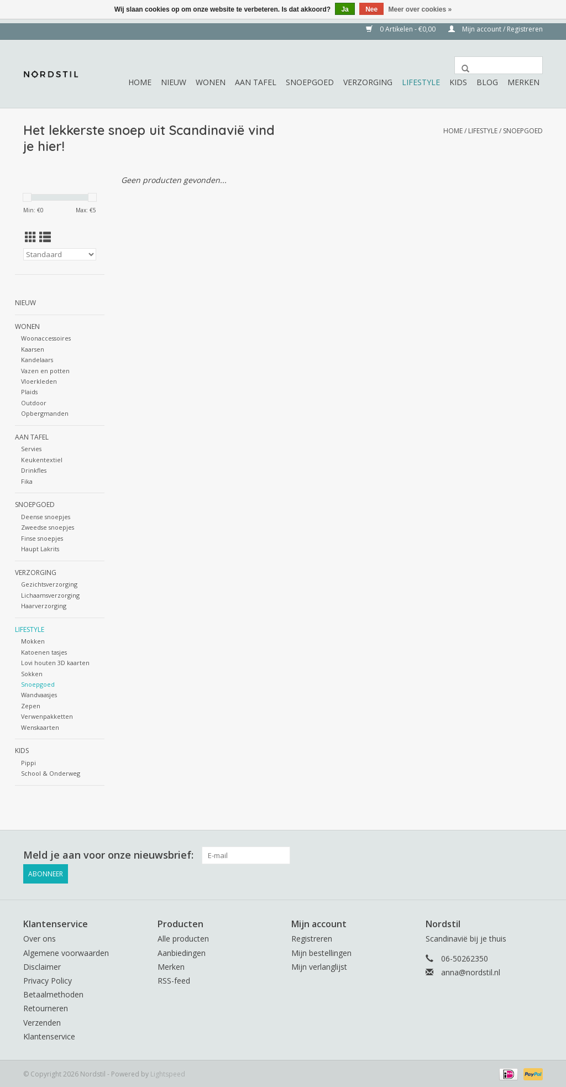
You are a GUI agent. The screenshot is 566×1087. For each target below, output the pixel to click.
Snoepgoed (310, 82)
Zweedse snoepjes (47, 527)
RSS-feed (174, 979)
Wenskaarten (40, 727)
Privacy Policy (47, 979)
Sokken (32, 674)
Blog (487, 82)
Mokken (33, 641)
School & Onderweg (50, 773)
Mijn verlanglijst (319, 965)
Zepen (30, 706)
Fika (27, 481)
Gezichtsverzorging (49, 584)
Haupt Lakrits (40, 549)
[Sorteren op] (59, 254)
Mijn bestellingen (321, 951)
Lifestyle (421, 82)
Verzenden (42, 1021)
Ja (344, 9)
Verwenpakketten (47, 716)
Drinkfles (33, 470)
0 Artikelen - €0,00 (401, 29)
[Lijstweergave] (45, 237)
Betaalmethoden (53, 992)
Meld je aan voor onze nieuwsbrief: (108, 855)
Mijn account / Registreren (495, 29)
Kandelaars (37, 360)
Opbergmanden (45, 413)
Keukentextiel (41, 460)
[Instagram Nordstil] (534, 855)
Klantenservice (49, 1034)
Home (139, 82)
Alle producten (183, 937)
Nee (371, 9)
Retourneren (45, 1007)
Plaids (29, 392)
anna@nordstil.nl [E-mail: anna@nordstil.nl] (470, 970)
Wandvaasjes (39, 695)
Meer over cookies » (420, 9)
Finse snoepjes (42, 538)
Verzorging (367, 82)
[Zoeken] (498, 65)
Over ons (39, 937)
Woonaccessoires (46, 338)
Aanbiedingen (182, 951)
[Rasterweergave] (30, 237)
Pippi (28, 763)
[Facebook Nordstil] (514, 855)
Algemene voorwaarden (66, 951)
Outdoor (33, 403)
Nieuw (173, 82)
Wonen (211, 82)
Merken (523, 82)
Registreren (311, 937)
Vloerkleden (39, 381)
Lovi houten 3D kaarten (55, 663)
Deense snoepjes (45, 517)
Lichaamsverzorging (50, 595)
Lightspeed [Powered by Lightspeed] (167, 1072)
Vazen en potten (45, 371)
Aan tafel (255, 82)
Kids (458, 82)
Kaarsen (32, 349)
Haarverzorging (43, 606)
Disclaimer (42, 965)
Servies (31, 449)
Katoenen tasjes (44, 652)
